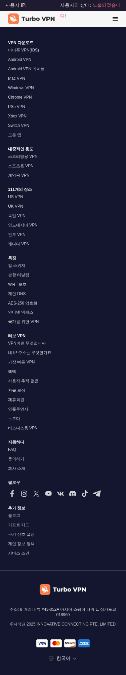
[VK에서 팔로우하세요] (60, 494)
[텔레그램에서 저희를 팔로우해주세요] (97, 494)
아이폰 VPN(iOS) (23, 50)
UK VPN (15, 206)
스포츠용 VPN (21, 166)
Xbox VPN (17, 116)
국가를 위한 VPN (23, 321)
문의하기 (16, 459)
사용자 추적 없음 (23, 381)
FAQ (12, 449)
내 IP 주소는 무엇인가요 (29, 352)
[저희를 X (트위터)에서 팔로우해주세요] (36, 494)
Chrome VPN (20, 97)
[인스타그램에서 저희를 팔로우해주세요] (24, 494)
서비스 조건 (18, 553)
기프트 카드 (18, 525)
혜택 (12, 371)
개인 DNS (17, 293)
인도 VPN (17, 234)
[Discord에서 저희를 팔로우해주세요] (73, 494)
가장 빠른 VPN (21, 362)
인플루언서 (18, 409)
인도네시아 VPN (23, 225)
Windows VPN (21, 87)
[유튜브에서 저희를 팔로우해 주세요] (48, 494)
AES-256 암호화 (22, 303)
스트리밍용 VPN (23, 156)
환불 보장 (16, 390)
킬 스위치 (16, 265)
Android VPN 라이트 (26, 69)
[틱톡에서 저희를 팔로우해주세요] (85, 494)
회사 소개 (16, 468)
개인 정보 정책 (21, 543)
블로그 (14, 515)
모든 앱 (14, 135)
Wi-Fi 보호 (17, 284)
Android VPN (19, 59)
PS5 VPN (16, 106)
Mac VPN (16, 78)
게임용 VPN (19, 175)
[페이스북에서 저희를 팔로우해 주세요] (12, 494)
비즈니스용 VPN (23, 428)
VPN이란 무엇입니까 (27, 343)
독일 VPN (17, 215)
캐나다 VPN (19, 244)
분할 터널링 (18, 275)
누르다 (14, 418)
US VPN (15, 196)
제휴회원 (16, 399)
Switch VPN (18, 125)
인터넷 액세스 (20, 312)
